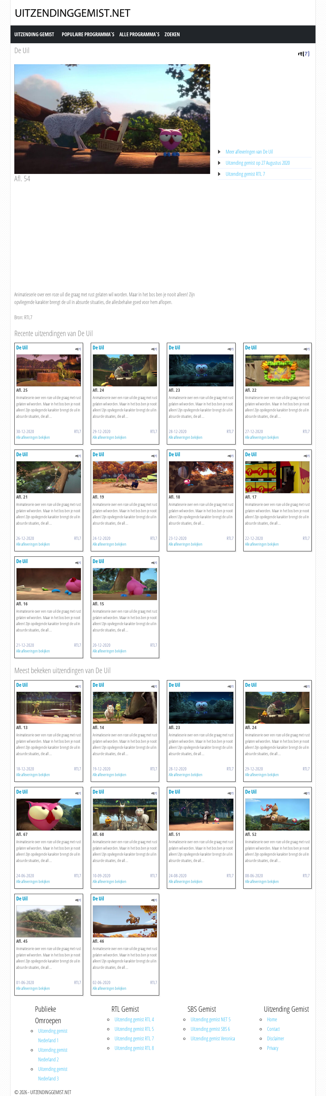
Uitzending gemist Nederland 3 (52, 1073)
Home (272, 1019)
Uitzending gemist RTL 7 (245, 173)
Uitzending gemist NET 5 (210, 1019)
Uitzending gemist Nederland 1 (52, 1035)
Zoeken (172, 34)
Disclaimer (275, 1038)
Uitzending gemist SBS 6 (210, 1028)
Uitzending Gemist (34, 34)
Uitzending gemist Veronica (213, 1038)
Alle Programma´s (139, 34)
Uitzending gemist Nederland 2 (52, 1054)
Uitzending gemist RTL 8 (134, 1047)
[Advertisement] (112, 230)
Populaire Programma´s (88, 34)
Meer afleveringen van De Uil (249, 151)
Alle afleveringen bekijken (33, 437)
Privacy (272, 1047)
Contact (273, 1028)
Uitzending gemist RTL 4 (134, 1019)
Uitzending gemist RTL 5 (134, 1028)
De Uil (22, 50)
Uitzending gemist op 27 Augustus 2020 (258, 162)
